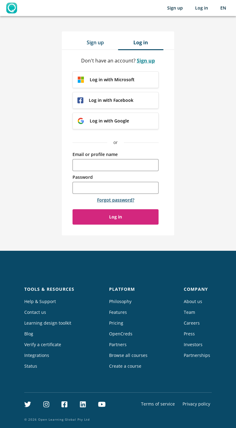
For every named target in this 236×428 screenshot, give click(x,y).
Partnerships (197, 355)
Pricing (116, 323)
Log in (201, 8)
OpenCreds (120, 334)
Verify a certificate (42, 344)
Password (83, 177)
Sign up (175, 8)
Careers (192, 323)
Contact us (35, 312)
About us (193, 301)
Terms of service (158, 404)
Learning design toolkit (47, 323)
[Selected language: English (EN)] (223, 8)
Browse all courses (128, 355)
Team (189, 312)
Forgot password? (115, 200)
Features (118, 312)
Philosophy (120, 301)
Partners (118, 344)
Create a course (125, 366)
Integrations (36, 355)
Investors (193, 344)
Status (30, 366)
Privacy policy (196, 404)
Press (189, 334)
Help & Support (40, 301)
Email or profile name (95, 154)
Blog (28, 334)
